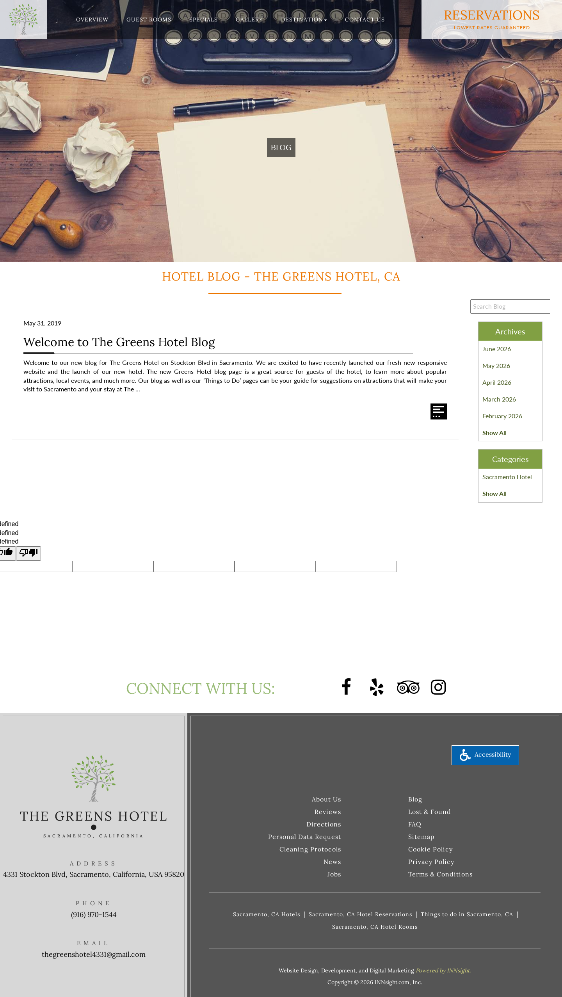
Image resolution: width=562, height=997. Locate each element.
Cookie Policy (430, 849)
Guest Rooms (148, 19)
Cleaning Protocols (310, 849)
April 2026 (496, 382)
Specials (203, 19)
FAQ (415, 824)
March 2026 (499, 399)
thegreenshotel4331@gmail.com (94, 954)
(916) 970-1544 (94, 914)
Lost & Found (429, 812)
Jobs (334, 874)
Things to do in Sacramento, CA (467, 914)
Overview (92, 19)
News (332, 861)
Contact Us (365, 19)
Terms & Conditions (440, 874)
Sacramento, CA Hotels (266, 914)
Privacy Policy (431, 861)
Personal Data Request (304, 837)
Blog (415, 799)
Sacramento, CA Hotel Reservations (360, 914)
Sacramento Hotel (507, 476)
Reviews (328, 812)
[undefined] (28, 553)
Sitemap (421, 837)
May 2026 (496, 365)
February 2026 (502, 415)
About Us (326, 799)
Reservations (491, 19)
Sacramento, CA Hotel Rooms (375, 926)
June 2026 (496, 348)
